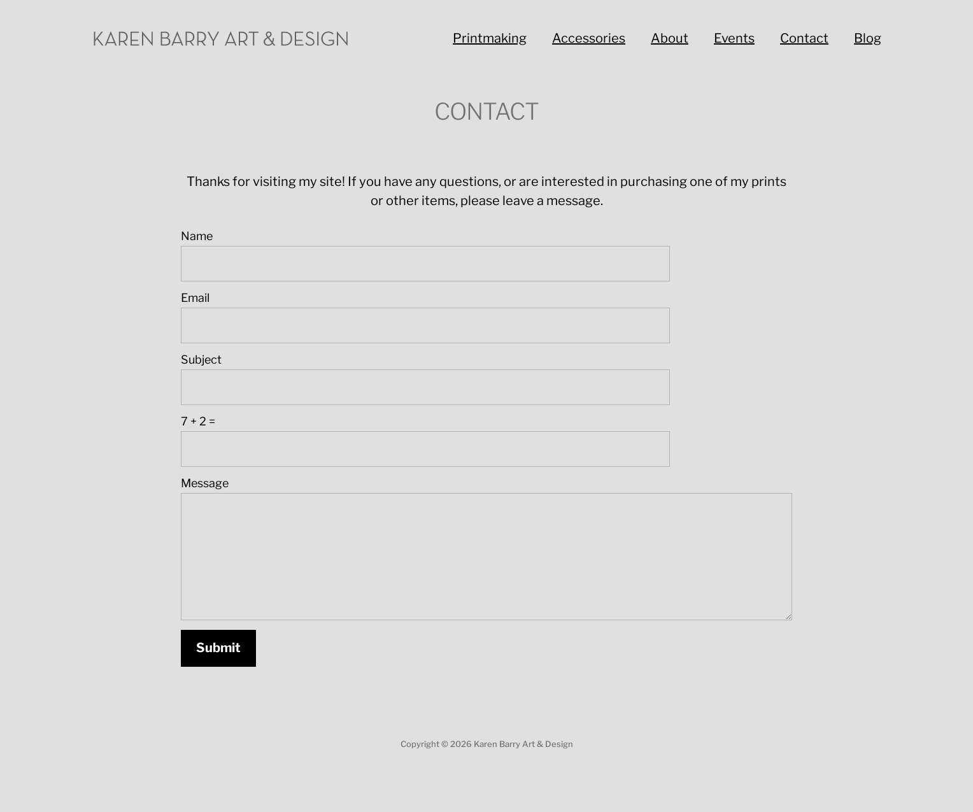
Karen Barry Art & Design (523, 744)
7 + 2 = (198, 421)
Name (197, 236)
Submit (218, 647)
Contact (804, 38)
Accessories (588, 38)
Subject (201, 359)
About (669, 38)
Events (734, 38)
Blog (867, 38)
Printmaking (490, 38)
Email (195, 297)
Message (205, 483)
